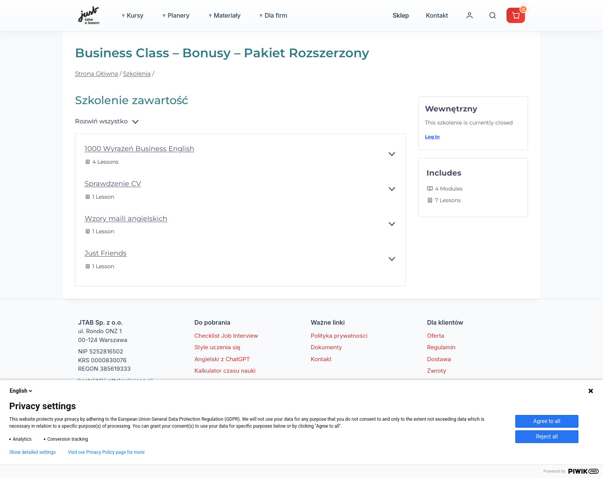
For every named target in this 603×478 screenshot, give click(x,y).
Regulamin (441, 347)
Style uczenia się (217, 347)
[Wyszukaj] (492, 15)
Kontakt (437, 15)
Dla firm (276, 15)
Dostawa (439, 359)
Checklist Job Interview (226, 335)
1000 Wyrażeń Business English (139, 148)
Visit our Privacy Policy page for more (106, 452)
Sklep (401, 15)
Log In (432, 136)
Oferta (436, 335)
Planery (179, 15)
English (21, 391)
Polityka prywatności (339, 335)
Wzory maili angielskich (126, 218)
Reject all (547, 436)
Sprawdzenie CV (113, 183)
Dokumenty (326, 347)
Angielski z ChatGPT (222, 359)
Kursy (135, 15)
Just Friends (106, 253)
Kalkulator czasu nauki (225, 370)
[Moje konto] (469, 15)
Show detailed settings (32, 452)
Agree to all (546, 421)
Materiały (227, 15)
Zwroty (436, 370)
